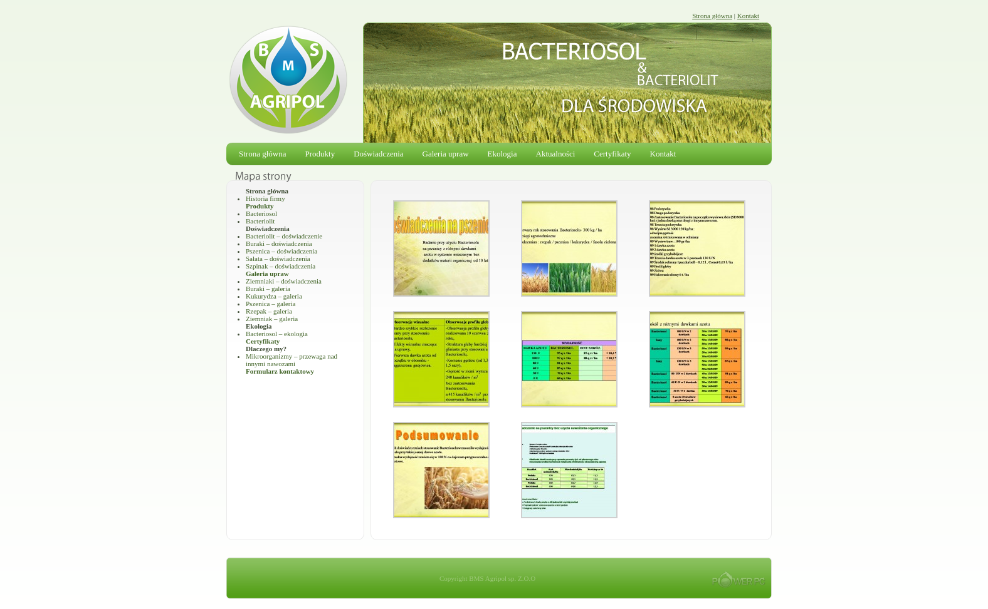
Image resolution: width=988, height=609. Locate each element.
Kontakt (748, 15)
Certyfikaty (612, 153)
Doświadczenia (378, 153)
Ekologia (502, 153)
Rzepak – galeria (269, 311)
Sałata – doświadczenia (278, 258)
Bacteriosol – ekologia (277, 333)
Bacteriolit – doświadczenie (284, 236)
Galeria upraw (446, 153)
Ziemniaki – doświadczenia (284, 281)
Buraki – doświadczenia (279, 243)
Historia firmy (265, 198)
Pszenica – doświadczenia (281, 251)
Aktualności (555, 153)
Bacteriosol (261, 213)
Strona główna (712, 15)
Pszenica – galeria (270, 303)
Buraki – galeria (268, 288)
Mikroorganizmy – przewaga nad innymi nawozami (291, 359)
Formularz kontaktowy (280, 371)
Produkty (320, 153)
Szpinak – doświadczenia (280, 266)
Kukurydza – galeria (274, 296)
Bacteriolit (260, 221)
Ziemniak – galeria (272, 318)
